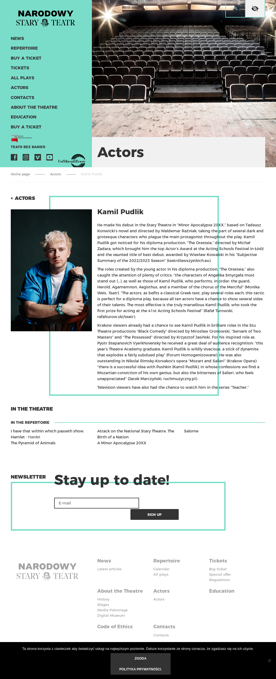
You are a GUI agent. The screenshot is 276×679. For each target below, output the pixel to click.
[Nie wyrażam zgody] (269, 660)
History (103, 587)
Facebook (14, 156)
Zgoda (140, 659)
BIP (156, 633)
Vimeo (37, 156)
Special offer (220, 562)
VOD (61, 156)
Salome (191, 431)
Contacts (22, 97)
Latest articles (109, 557)
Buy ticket (218, 557)
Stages (103, 592)
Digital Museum (111, 603)
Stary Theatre (47, 17)
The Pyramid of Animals (33, 443)
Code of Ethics (115, 613)
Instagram (26, 156)
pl (235, 8)
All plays (22, 78)
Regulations (219, 568)
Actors (19, 87)
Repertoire (24, 49)
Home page (20, 174)
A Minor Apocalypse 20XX (121, 443)
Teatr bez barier (27, 147)
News (17, 39)
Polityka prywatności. (141, 669)
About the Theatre (33, 107)
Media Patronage (112, 597)
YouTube (49, 156)
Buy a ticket (25, 58)
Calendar (161, 557)
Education (23, 117)
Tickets (19, 68)
